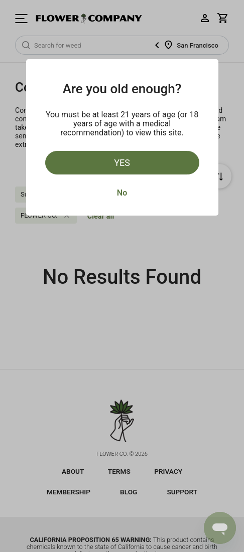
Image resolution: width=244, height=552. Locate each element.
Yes (122, 162)
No (122, 193)
